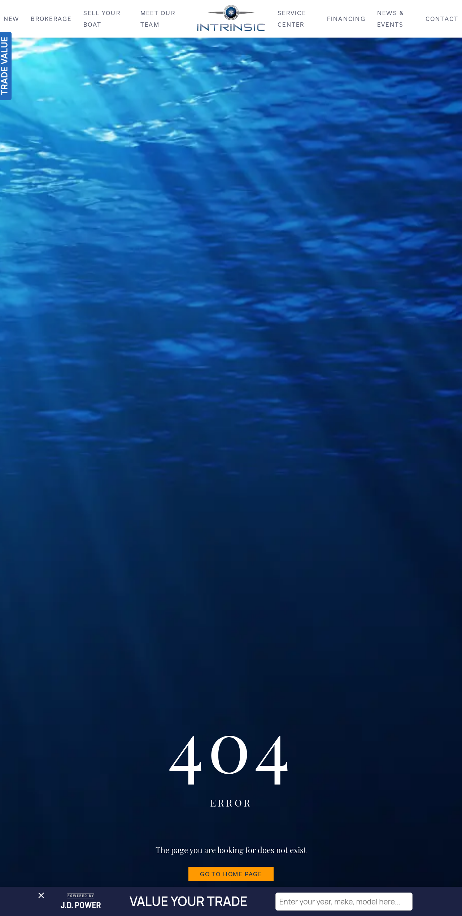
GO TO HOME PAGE (231, 874)
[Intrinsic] (231, 21)
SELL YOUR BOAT (102, 19)
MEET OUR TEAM (157, 19)
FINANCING (346, 19)
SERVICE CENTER (292, 19)
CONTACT (442, 19)
